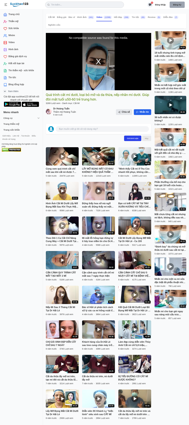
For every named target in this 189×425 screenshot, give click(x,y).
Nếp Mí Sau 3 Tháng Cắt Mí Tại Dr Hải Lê (60, 309)
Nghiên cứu (54, 25)
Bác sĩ (71, 17)
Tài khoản (25, 136)
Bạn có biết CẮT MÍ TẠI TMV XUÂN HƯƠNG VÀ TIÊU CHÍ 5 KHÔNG (134, 205)
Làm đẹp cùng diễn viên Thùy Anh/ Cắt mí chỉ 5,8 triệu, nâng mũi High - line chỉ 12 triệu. (134, 344)
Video (104, 17)
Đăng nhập (160, 5)
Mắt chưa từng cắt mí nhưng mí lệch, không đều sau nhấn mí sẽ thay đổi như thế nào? (170, 216)
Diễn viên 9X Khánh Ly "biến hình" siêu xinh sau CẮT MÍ (97, 413)
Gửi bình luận (132, 138)
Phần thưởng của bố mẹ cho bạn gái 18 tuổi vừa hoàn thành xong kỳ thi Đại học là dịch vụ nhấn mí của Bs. (170, 184)
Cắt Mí (51, 17)
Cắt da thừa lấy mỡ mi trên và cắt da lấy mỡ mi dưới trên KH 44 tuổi (134, 413)
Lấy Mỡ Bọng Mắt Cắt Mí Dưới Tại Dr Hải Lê (62, 413)
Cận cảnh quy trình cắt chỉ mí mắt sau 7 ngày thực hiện (98, 274)
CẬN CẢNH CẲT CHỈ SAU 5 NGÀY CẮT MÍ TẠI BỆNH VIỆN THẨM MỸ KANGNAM (134, 274)
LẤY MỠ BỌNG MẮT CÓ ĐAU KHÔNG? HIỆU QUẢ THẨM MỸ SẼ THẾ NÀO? (98, 171)
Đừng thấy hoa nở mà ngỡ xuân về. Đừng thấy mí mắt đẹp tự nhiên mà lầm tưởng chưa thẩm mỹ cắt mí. (97, 205)
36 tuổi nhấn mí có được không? (168, 119)
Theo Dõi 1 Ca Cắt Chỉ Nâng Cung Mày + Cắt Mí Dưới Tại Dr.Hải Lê (61, 240)
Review (154, 17)
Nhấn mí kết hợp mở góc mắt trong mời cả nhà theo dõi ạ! (170, 87)
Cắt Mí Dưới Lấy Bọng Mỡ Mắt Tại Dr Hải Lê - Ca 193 (134, 240)
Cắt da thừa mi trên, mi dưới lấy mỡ (97, 378)
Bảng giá (61, 17)
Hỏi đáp (122, 17)
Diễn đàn (170, 17)
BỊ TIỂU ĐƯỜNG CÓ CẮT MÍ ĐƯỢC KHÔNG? (133, 378)
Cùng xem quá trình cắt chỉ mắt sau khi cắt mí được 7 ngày (60, 171)
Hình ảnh (85, 17)
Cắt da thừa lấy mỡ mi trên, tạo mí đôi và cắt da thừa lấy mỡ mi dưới (61, 378)
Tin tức (139, 17)
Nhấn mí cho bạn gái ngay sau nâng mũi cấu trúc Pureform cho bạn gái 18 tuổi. (169, 313)
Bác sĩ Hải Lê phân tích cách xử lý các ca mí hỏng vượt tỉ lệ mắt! (97, 309)
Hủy (146, 138)
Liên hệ (16, 136)
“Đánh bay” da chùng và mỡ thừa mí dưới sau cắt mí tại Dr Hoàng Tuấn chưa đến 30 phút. (170, 248)
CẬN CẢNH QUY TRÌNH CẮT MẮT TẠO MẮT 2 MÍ (61, 274)
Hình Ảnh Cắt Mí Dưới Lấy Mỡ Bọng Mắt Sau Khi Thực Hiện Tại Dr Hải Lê (62, 205)
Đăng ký (177, 5)
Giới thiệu (6, 136)
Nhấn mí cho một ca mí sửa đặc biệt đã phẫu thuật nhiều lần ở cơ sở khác (170, 281)
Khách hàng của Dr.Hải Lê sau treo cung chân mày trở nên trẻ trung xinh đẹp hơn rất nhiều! (98, 344)
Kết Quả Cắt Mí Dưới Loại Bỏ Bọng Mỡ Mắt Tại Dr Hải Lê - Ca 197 (134, 309)
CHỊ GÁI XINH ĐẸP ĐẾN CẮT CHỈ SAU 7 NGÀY (61, 343)
